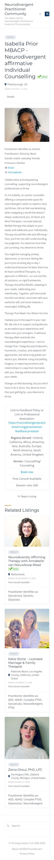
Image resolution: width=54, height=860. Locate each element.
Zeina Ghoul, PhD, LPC (25, 769)
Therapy (10, 37)
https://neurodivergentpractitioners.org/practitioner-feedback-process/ (27, 427)
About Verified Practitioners (27, 849)
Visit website (15, 172)
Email (11, 167)
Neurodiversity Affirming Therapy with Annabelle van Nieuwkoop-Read (26, 561)
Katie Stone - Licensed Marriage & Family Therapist (25, 662)
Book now (27, 472)
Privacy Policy (27, 853)
